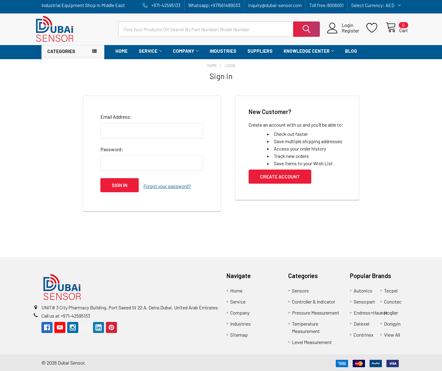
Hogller (391, 311)
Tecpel (390, 289)
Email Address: (116, 117)
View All (392, 333)
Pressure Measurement (315, 311)
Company (186, 51)
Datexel (361, 322)
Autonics (363, 289)
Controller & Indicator (313, 300)
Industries (223, 51)
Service (150, 51)
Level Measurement (312, 340)
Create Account (280, 176)
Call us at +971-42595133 (65, 314)
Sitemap (239, 333)
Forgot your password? (167, 185)
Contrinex (364, 333)
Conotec (392, 300)
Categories (61, 51)
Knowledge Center (309, 51)
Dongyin (392, 322)
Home (121, 51)
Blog (351, 51)
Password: (111, 149)
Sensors (300, 289)
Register (343, 30)
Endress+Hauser (370, 311)
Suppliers (260, 51)
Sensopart (364, 300)
